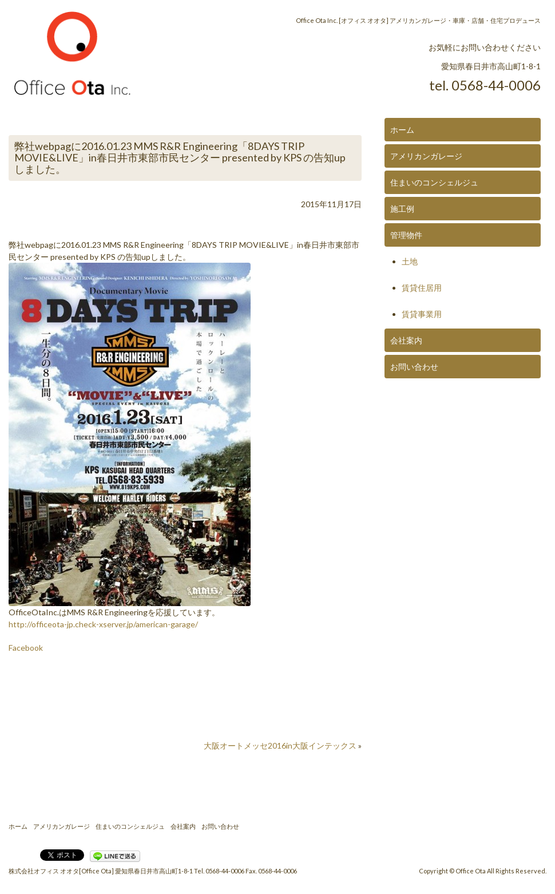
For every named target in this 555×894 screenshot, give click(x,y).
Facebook (26, 647)
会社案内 (406, 340)
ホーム (402, 130)
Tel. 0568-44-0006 (219, 871)
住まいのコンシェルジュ (434, 182)
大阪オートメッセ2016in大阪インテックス (280, 745)
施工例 (402, 208)
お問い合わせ (414, 366)
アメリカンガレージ (426, 156)
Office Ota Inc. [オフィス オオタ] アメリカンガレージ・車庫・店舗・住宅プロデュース (418, 20)
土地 (410, 261)
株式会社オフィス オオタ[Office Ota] (61, 871)
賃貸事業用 (422, 314)
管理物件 (406, 235)
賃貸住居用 (422, 287)
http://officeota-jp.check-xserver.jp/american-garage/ (103, 624)
